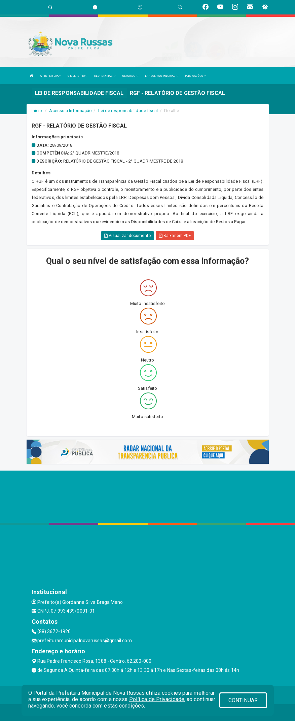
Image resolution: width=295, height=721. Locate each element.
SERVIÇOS (130, 75)
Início (37, 110)
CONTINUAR (243, 700)
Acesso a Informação (70, 110)
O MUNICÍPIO (77, 75)
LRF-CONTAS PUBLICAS (161, 75)
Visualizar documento (127, 235)
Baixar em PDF (175, 235)
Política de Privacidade (156, 699)
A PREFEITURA (50, 75)
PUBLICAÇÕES (195, 75)
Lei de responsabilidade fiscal (128, 110)
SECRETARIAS (104, 75)
